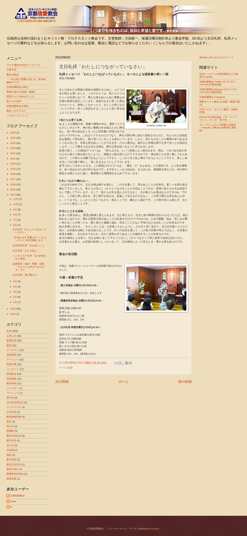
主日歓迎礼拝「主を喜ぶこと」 (30, 245)
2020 (13, 163)
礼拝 (70, 367)
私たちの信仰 (14, 101)
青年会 (10, 397)
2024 (13, 143)
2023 (13, 148)
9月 (15, 209)
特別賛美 (11, 378)
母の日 (10, 426)
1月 (15, 302)
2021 (13, 158)
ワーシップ (13, 393)
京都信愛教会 (17, 495)
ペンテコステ (14, 407)
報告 (9, 454)
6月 (15, 225)
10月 (16, 204)
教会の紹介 (13, 469)
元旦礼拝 (11, 412)
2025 (13, 137)
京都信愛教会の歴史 (17, 106)
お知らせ (11, 335)
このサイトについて (17, 115)
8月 (15, 214)
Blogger (155, 528)
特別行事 (11, 364)
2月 (15, 297)
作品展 (10, 450)
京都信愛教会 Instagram (212, 97)
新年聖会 (11, 459)
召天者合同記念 (15, 402)
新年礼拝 (11, 440)
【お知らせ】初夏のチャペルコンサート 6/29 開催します (30, 239)
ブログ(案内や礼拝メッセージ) (23, 65)
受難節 (10, 431)
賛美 (9, 345)
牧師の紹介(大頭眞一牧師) (21, 91)
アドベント (13, 359)
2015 (13, 189)
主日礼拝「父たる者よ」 (26, 250)
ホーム (123, 381)
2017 (13, 179)
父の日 (10, 445)
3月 (15, 291)
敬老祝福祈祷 (14, 416)
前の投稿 (185, 381)
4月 (15, 286)
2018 (13, 174)
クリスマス (13, 350)
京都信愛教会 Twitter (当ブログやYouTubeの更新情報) (217, 83)
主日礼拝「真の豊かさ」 (26, 274)
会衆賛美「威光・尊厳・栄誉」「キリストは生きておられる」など (30, 266)
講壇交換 (11, 478)
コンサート (13, 369)
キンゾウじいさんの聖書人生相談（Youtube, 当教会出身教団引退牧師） (217, 127)
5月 (15, 281)
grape (13, 501)
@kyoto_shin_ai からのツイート (216, 57)
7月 (15, 219)
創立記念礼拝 (14, 464)
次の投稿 (62, 381)
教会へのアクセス (16, 110)
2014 (13, 194)
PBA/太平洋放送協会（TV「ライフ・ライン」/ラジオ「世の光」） (219, 118)
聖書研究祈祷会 (15, 473)
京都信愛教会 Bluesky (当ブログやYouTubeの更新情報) (218, 91)
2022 (13, 153)
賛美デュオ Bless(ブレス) (20, 96)
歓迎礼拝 (11, 340)
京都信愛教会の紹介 (17, 87)
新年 (9, 421)
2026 (13, 132)
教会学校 (11, 383)
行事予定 (11, 69)
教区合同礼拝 (14, 435)
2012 (13, 314)
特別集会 (11, 373)
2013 (13, 308)
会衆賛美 (11, 354)
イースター (13, 388)
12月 (16, 199)
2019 (13, 169)
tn (11, 506)
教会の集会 (13, 74)
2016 (13, 184)
